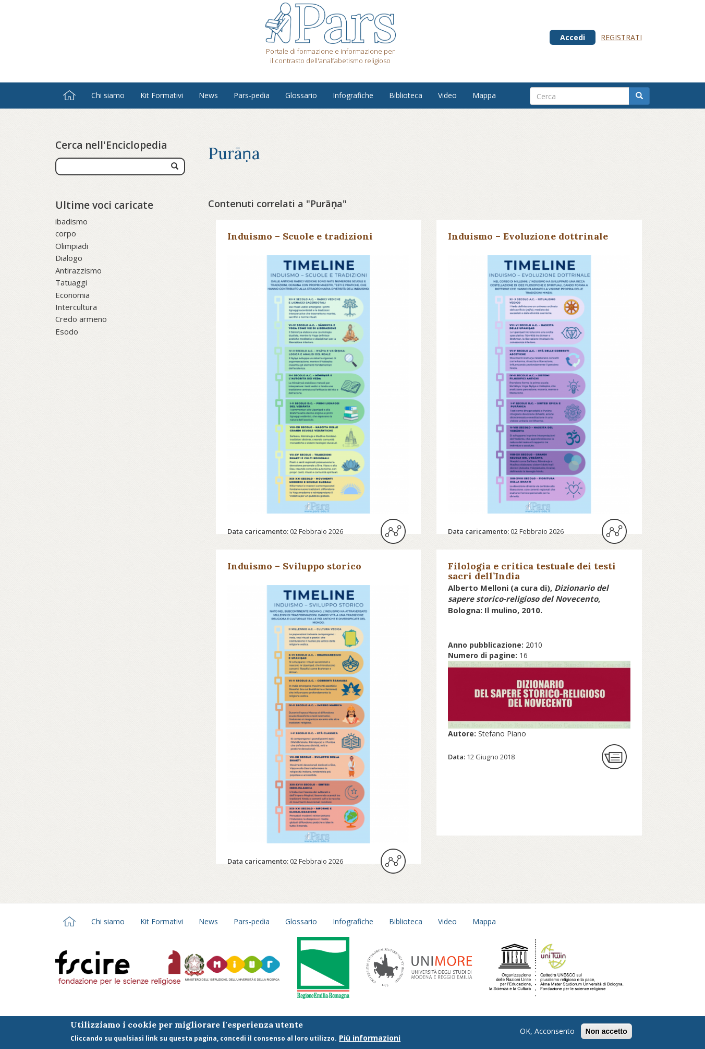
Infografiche (353, 95)
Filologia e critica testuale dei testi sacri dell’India (532, 571)
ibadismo (71, 221)
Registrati (621, 37)
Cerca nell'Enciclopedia (111, 145)
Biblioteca (405, 95)
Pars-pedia (252, 95)
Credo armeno (81, 319)
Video (447, 95)
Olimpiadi (71, 246)
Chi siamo (108, 95)
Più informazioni (369, 1039)
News (208, 95)
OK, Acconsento (547, 1032)
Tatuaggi (71, 282)
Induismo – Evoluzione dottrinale (528, 236)
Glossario (301, 95)
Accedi (572, 37)
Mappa (484, 95)
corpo (65, 233)
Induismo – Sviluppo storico (294, 566)
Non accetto (606, 1032)
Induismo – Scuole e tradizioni (300, 236)
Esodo (66, 331)
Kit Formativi (161, 95)
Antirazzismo (78, 270)
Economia (72, 295)
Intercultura (76, 307)
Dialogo (68, 258)
